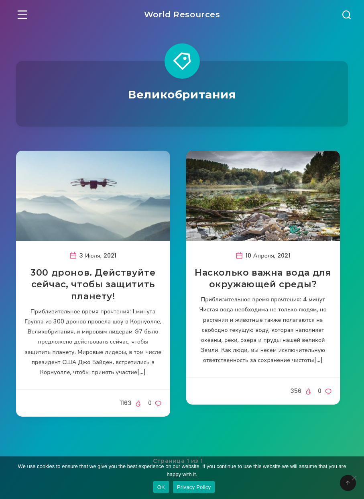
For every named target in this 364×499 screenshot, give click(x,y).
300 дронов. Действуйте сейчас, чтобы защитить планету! (93, 284)
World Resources (182, 14)
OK (161, 487)
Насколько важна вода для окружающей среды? (263, 278)
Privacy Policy (194, 487)
